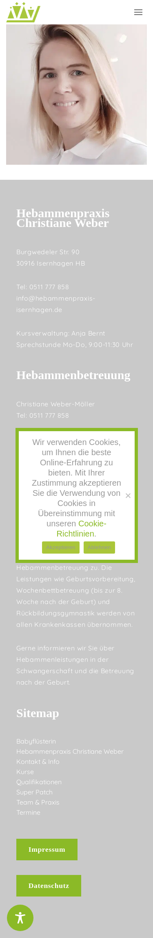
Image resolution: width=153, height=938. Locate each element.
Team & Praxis (38, 802)
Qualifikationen (39, 782)
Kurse (25, 772)
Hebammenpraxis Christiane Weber (70, 751)
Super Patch (34, 792)
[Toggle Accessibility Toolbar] (20, 918)
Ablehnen (99, 547)
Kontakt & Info (38, 761)
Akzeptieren (60, 547)
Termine (28, 812)
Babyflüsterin (36, 741)
